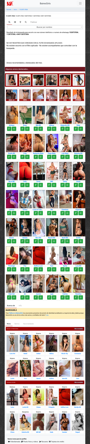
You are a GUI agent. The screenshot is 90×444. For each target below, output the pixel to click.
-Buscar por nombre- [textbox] (44, 27)
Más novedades (79, 329)
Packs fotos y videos (29, 442)
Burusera (43, 442)
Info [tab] (20, 306)
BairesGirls (45, 3)
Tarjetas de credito (56, 442)
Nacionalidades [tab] (28, 324)
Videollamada (14, 442)
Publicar (33, 22)
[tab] (9, 22)
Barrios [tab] (17, 324)
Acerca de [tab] (11, 306)
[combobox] (45, 27)
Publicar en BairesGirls (16, 313)
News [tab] (9, 324)
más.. (47, 315)
